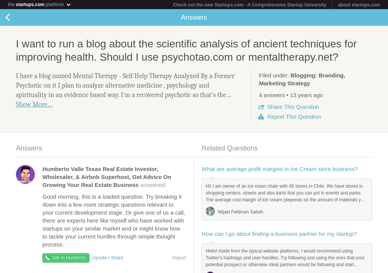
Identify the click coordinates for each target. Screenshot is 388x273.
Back (15, 17)
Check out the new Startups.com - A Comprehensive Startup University (250, 5)
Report (294, 116)
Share (293, 107)
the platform (39, 4)
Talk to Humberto (69, 257)
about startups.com (359, 5)
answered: (106, 177)
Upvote (99, 257)
